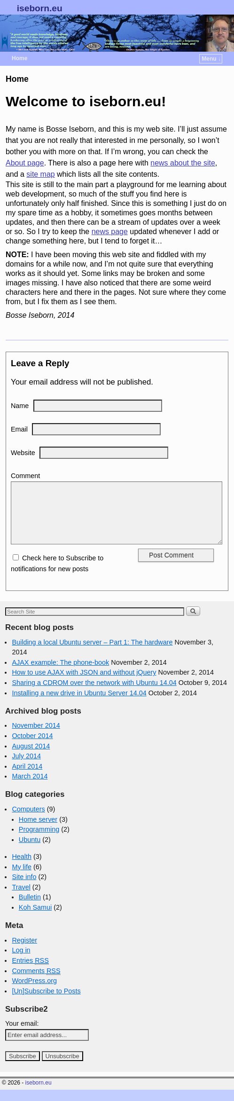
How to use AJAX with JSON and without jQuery (84, 683)
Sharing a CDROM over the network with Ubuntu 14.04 (94, 694)
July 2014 (26, 767)
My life (21, 878)
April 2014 (27, 777)
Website (23, 452)
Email (19, 429)
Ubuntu (29, 851)
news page (110, 232)
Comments (36, 982)
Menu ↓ (211, 58)
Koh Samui (35, 918)
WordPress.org (34, 992)
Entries (30, 972)
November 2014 (36, 736)
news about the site (182, 163)
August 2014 (31, 757)
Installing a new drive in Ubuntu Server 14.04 (79, 704)
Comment (25, 476)
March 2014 (29, 787)
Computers (28, 820)
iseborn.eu (39, 8)
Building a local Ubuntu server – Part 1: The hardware (92, 653)
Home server (38, 830)
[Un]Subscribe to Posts (46, 1002)
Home (19, 58)
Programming (39, 840)
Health (21, 868)
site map (40, 174)
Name (20, 405)
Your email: (22, 1034)
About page (25, 163)
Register (24, 951)
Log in (21, 961)
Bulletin (30, 908)
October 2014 (32, 747)
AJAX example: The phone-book (60, 673)
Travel (21, 898)
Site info (24, 888)
